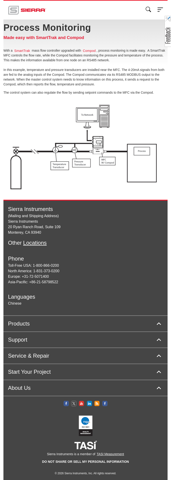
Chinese (15, 303)
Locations (35, 243)
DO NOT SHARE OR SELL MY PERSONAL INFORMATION (85, 461)
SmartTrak (22, 51)
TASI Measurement (110, 454)
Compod (89, 51)
